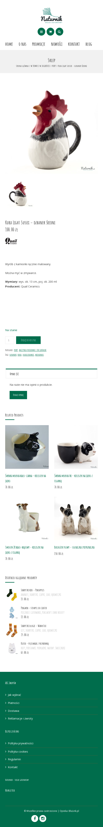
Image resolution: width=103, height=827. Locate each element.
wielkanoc (39, 354)
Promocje (38, 44)
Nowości (56, 44)
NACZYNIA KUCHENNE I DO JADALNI (32, 350)
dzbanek (13, 354)
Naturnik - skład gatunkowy (17, 779)
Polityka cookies (18, 751)
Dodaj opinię (18, 394)
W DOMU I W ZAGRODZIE (40, 65)
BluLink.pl (74, 811)
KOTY (23, 648)
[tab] (51, 373)
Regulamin (14, 759)
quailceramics (28, 354)
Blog (89, 44)
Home (9, 44)
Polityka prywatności (20, 743)
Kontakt (74, 44)
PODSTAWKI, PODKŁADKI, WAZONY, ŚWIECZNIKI (45, 648)
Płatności (13, 703)
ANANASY (24, 595)
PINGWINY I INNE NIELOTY (53, 613)
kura (19, 354)
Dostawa (13, 711)
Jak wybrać (14, 695)
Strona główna (22, 65)
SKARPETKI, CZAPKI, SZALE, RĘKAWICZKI (45, 595)
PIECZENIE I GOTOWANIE (31, 613)
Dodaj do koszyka (28, 340)
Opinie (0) (14, 374)
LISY (22, 630)
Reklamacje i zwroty (20, 718)
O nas (22, 44)
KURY (54, 65)
